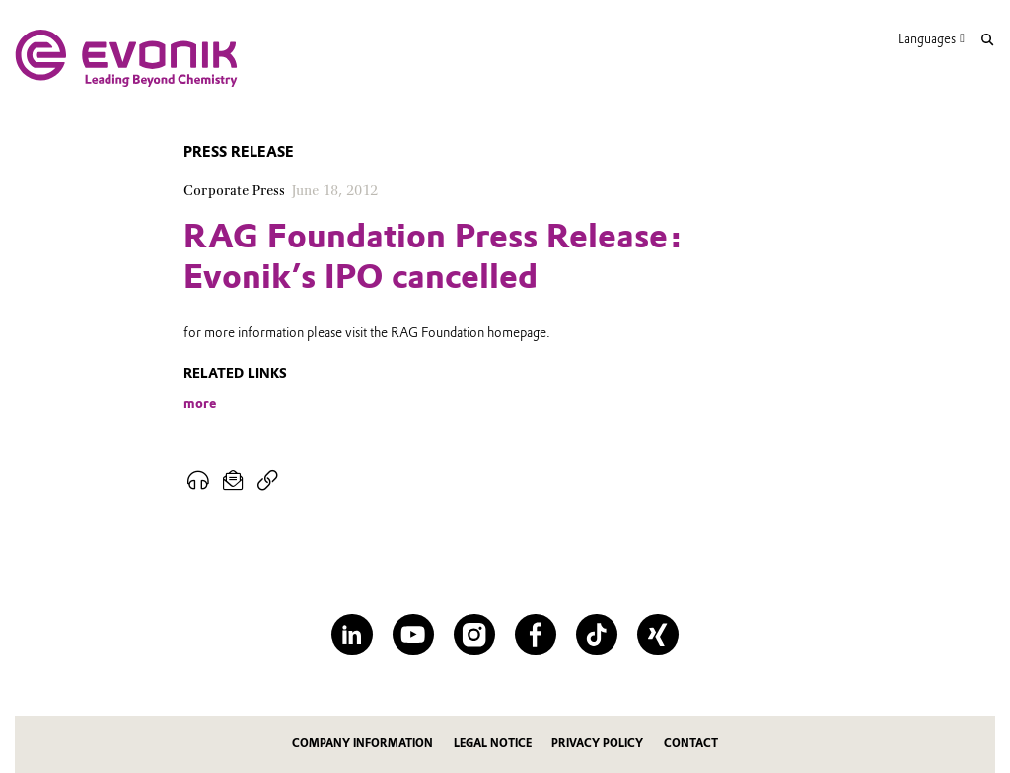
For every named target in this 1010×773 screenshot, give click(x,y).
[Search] (986, 40)
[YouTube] (413, 634)
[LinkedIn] (351, 634)
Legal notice (493, 744)
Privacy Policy (597, 744)
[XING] (657, 634)
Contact (691, 744)
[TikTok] (596, 634)
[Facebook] (535, 634)
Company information (362, 744)
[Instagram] (474, 634)
